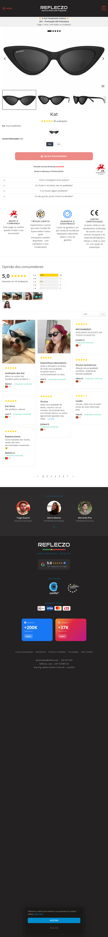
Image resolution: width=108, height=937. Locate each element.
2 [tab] (53, 31)
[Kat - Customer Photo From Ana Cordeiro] (7, 304)
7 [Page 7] (67, 837)
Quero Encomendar (54, 156)
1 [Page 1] (43, 837)
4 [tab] (57, 31)
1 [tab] (49, 31)
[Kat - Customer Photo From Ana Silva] (27, 296)
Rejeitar (54, 928)
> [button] (73, 837)
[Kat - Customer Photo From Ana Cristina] (38, 296)
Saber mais (38, 914)
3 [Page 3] (51, 837)
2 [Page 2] (47, 837)
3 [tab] (55, 31)
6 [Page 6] (63, 837)
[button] (7, 8)
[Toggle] (4, 180)
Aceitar (54, 920)
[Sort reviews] (94, 314)
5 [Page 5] (59, 837)
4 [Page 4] (55, 837)
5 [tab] (60, 31)
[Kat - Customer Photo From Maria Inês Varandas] (7, 296)
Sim (58, 144)
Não (50, 144)
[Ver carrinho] (104, 8)
